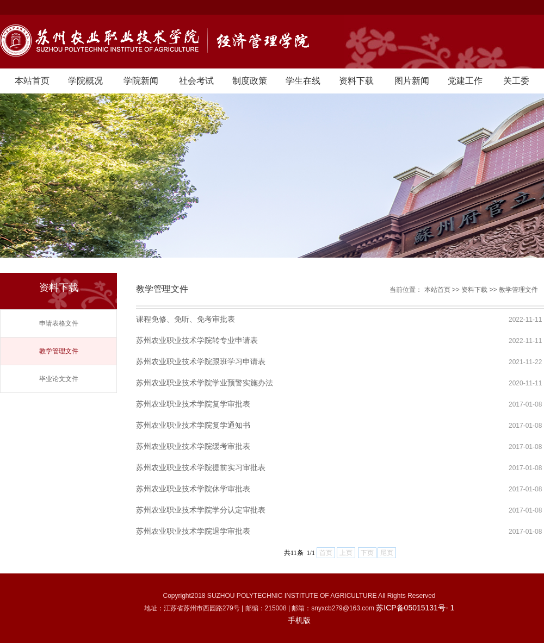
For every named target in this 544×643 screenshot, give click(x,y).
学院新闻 (140, 80)
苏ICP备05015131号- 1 (415, 607)
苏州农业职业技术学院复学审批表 (193, 403)
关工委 (516, 80)
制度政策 (249, 80)
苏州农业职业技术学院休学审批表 (193, 488)
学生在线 (303, 80)
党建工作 (465, 80)
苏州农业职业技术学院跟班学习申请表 (200, 361)
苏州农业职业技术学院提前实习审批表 (200, 467)
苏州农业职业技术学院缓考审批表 (193, 446)
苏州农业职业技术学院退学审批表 (193, 531)
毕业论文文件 (58, 379)
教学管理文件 (58, 351)
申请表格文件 (58, 323)
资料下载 (356, 80)
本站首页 (32, 80)
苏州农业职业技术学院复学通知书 (193, 425)
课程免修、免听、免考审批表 (185, 319)
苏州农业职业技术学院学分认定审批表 (200, 509)
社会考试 (196, 80)
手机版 (299, 620)
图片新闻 (411, 80)
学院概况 (85, 80)
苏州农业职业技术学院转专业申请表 (197, 340)
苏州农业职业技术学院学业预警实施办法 (204, 382)
